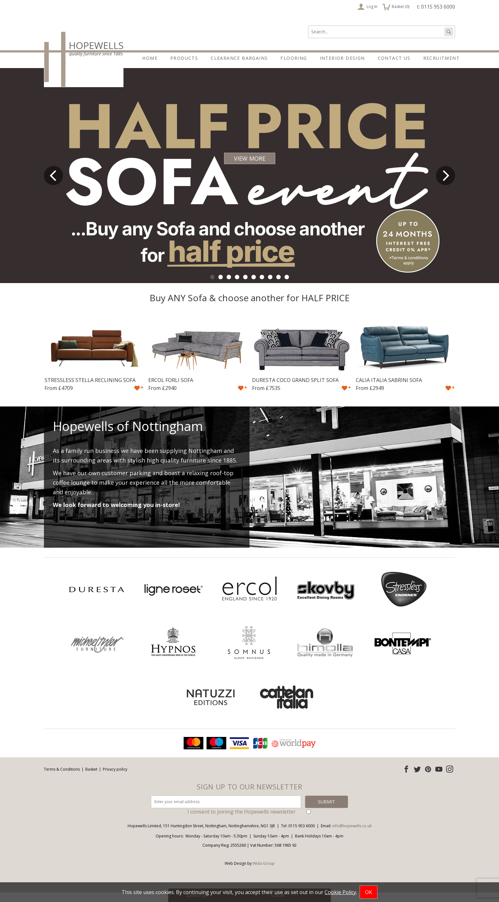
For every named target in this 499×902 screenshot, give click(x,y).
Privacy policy (115, 778)
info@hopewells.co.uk (352, 835)
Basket (91, 778)
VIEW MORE (249, 168)
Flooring (293, 58)
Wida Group (264, 873)
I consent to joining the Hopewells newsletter (241, 821)
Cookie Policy (340, 892)
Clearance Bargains (239, 58)
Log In (367, 6)
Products (184, 58)
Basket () (396, 6)
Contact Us (394, 58)
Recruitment (441, 58)
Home (150, 58)
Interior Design (342, 58)
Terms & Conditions (62, 778)
